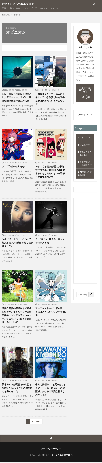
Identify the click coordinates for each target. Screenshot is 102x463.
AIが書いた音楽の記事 (85, 174)
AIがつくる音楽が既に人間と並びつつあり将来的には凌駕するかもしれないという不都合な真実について (50, 172)
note (52, 8)
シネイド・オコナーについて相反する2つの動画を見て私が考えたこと (17, 243)
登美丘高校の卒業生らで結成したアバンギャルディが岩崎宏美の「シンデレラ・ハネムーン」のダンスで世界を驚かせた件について (17, 315)
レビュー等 (85, 144)
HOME (7, 15)
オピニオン (18, 15)
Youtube (43, 8)
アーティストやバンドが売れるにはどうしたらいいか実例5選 (50, 312)
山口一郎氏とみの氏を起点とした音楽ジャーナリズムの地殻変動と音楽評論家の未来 (17, 97)
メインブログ (31, 8)
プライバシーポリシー (51, 449)
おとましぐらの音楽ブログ (18, 4)
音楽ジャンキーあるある (85, 153)
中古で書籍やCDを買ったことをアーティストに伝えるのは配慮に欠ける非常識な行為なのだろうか (50, 390)
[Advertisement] (85, 241)
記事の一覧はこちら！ (12, 8)
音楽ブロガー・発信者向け (85, 164)
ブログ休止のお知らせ (14, 166)
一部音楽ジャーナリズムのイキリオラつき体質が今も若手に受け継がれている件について (50, 99)
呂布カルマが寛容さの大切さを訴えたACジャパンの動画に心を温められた (17, 388)
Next (38, 422)
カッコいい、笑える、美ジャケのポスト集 (50, 241)
